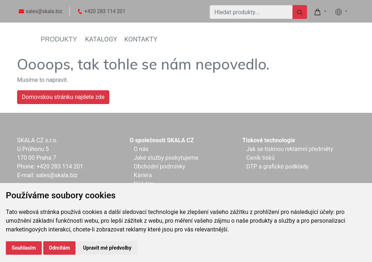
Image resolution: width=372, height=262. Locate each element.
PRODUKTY (59, 39)
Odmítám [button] (59, 248)
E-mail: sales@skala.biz (47, 175)
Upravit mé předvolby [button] (107, 248)
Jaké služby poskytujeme (166, 157)
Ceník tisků (260, 157)
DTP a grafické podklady (277, 166)
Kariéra (143, 175)
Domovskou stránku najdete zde (63, 97)
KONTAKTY (140, 39)
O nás (141, 149)
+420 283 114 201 (104, 11)
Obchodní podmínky (159, 166)
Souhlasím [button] (24, 248)
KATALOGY (101, 39)
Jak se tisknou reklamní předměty (289, 149)
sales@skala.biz (44, 11)
